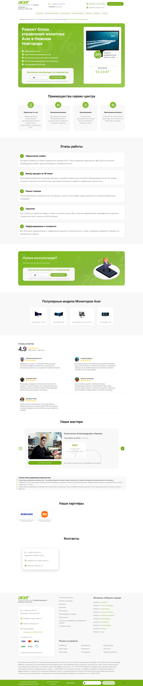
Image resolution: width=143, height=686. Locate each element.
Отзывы (104, 13)
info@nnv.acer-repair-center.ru (36, 560)
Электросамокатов (110, 652)
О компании (39, 13)
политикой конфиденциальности (61, 81)
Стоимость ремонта (66, 597)
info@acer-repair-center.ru (31, 618)
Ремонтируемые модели (67, 614)
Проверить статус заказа (95, 4)
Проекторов (63, 649)
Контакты (97, 13)
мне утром (55, 7)
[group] (26, 516)
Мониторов (63, 652)
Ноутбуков (62, 645)
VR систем (107, 649)
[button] (122, 448)
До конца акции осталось (53, 683)
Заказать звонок (114, 4)
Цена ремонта (65, 13)
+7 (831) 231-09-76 (58, 4)
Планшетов (85, 649)
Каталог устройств (53, 13)
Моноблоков (85, 645)
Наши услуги (63, 617)
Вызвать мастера (44, 463)
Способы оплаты (65, 626)
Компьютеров (108, 645)
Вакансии (89, 13)
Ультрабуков (85, 652)
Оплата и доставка (78, 13)
